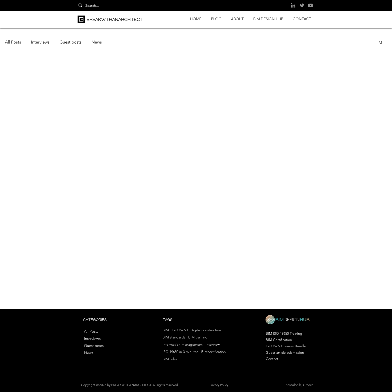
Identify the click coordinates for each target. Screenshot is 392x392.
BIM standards (173, 337)
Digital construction (205, 330)
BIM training (198, 337)
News (97, 42)
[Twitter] (302, 5)
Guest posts (71, 42)
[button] (380, 42)
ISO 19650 (180, 330)
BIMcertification (213, 352)
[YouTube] (311, 5)
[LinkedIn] (293, 5)
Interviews (40, 42)
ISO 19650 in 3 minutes (180, 352)
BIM (165, 330)
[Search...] (94, 5)
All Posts (13, 42)
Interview (213, 344)
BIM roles (169, 359)
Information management (182, 344)
